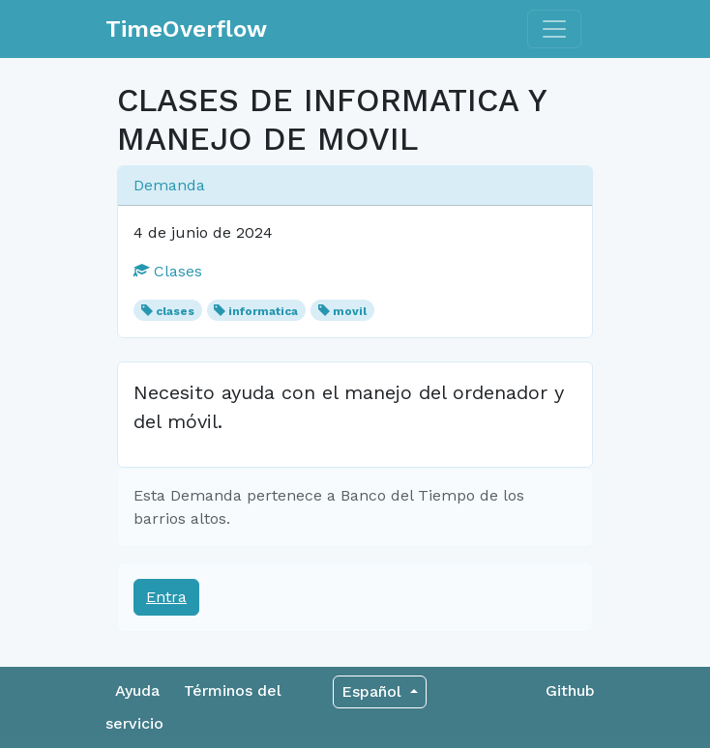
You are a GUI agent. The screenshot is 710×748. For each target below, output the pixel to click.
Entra (166, 597)
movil (350, 311)
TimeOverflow (186, 29)
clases (175, 311)
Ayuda (137, 690)
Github (570, 690)
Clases (167, 271)
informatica (263, 311)
